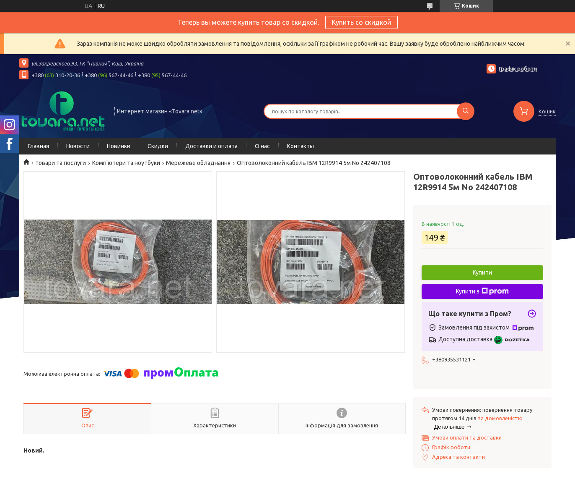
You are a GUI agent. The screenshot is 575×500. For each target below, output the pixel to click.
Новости (78, 146)
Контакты (300, 146)
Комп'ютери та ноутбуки (126, 163)
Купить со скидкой (361, 22)
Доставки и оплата (211, 146)
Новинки (118, 146)
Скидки (158, 146)
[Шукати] (465, 111)
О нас (262, 146)
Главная (38, 146)
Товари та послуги (60, 163)
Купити (482, 272)
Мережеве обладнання (198, 163)
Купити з (482, 291)
